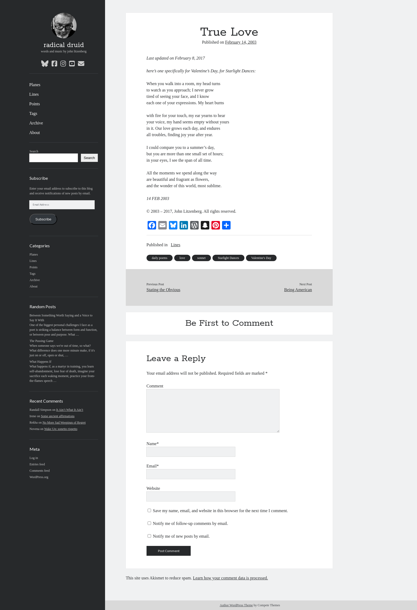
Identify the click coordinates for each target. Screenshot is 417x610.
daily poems (159, 258)
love (182, 258)
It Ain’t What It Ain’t (69, 410)
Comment (155, 386)
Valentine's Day (261, 258)
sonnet (201, 258)
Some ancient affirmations (57, 416)
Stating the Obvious (163, 289)
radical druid (64, 45)
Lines (34, 94)
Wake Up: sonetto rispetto (60, 429)
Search (34, 151)
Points (34, 104)
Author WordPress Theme (236, 605)
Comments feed (40, 471)
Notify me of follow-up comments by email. (190, 523)
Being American (298, 289)
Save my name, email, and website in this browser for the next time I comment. (220, 510)
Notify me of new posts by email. (181, 536)
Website (153, 488)
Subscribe (43, 219)
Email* (153, 466)
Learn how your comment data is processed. (230, 578)
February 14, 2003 (241, 42)
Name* (153, 443)
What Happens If (40, 362)
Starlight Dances (228, 258)
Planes (34, 84)
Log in (34, 458)
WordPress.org (39, 477)
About (34, 132)
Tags (33, 113)
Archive (36, 123)
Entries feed (37, 464)
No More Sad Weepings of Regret (64, 422)
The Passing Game (41, 341)
